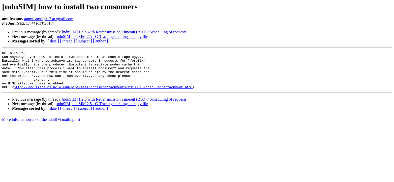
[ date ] (53, 41)
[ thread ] (67, 41)
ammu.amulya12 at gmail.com (48, 19)
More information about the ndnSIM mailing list (41, 127)
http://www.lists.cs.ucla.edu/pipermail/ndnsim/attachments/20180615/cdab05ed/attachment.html (103, 94)
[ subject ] (84, 41)
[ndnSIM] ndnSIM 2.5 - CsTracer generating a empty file (101, 36)
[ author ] (100, 41)
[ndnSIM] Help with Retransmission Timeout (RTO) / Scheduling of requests (124, 32)
